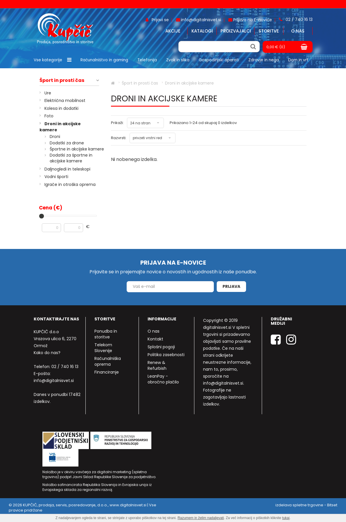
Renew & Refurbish (157, 365)
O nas (297, 31)
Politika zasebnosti (166, 355)
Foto (48, 116)
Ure (47, 93)
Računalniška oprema (107, 361)
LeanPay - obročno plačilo (163, 379)
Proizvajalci (235, 31)
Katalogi (202, 31)
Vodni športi (56, 177)
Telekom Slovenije (103, 348)
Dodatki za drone (67, 143)
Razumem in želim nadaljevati (201, 518)
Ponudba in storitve (105, 334)
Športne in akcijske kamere (77, 149)
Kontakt (155, 339)
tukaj (285, 518)
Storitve (269, 31)
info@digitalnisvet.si (54, 380)
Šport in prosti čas (62, 80)
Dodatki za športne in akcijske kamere (71, 158)
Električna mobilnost (64, 100)
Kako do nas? (47, 353)
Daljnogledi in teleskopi (67, 169)
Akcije (172, 31)
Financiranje (106, 372)
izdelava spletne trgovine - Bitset (306, 505)
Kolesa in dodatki (61, 108)
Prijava (231, 286)
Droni (55, 136)
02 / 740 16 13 (64, 366)
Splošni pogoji (161, 347)
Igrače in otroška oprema (70, 184)
